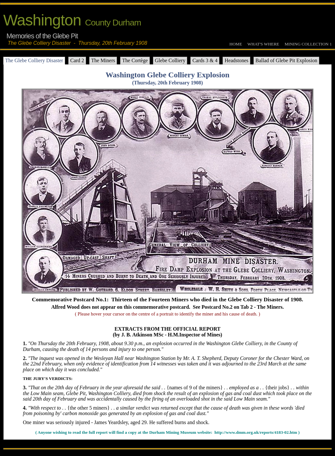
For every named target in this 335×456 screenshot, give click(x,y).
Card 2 (77, 60)
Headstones (236, 60)
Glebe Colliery (170, 60)
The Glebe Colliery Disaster (34, 60)
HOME (235, 44)
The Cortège (135, 60)
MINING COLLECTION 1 (308, 44)
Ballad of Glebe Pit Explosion (286, 60)
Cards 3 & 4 (204, 60)
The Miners (103, 60)
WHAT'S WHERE (263, 44)
